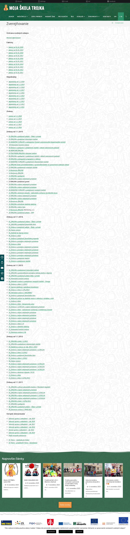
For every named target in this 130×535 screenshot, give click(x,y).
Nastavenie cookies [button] (66, 531)
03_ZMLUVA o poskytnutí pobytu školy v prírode (24, 276)
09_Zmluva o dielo (15, 244)
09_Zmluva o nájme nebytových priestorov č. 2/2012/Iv (27, 364)
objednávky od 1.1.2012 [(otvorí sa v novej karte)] (16, 104)
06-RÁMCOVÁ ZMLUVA (16, 151)
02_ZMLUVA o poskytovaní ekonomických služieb (24, 344)
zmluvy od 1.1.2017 (15, 125)
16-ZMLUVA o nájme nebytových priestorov (23, 179)
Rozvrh (20, 1)
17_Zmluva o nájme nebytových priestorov (22, 315)
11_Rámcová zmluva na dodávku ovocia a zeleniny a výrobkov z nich (31, 298)
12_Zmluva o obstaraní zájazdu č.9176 (21, 372)
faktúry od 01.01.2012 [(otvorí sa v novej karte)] (16, 70)
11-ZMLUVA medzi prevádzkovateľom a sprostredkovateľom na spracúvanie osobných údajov (39, 165)
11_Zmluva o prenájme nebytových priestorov (23, 250)
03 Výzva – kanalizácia (29, 443)
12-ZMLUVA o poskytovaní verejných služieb (23, 167)
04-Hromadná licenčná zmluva (19, 145)
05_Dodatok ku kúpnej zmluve (18, 233)
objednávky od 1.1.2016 (16, 93)
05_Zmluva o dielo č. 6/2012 (18, 353)
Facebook (112, 1)
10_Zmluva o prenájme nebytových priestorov (23, 247)
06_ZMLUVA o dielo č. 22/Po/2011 (20, 401)
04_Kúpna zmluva (15, 230)
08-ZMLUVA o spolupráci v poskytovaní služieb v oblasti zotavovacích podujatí (34, 156)
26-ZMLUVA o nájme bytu (17, 207)
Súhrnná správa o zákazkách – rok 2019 (22, 419)
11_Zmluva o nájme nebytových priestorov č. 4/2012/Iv (27, 370)
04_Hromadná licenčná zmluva (19, 279)
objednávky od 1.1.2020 (16, 82)
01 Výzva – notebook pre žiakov (19, 440)
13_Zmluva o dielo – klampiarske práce (21, 304)
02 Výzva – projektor (15, 443)
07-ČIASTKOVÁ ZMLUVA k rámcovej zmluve (23, 153)
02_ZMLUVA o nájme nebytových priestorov (23, 390)
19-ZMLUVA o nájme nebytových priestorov (23, 187)
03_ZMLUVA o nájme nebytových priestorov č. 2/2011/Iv (27, 393)
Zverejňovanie (119, 23)
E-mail (66, 1)
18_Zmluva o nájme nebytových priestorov (22, 318)
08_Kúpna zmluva (15, 361)
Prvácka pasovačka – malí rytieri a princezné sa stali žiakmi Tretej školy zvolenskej (72, 482)
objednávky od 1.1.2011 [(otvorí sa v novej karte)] (16, 107)
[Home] (112, 23)
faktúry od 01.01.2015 (16, 61)
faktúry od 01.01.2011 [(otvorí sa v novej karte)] (16, 73)
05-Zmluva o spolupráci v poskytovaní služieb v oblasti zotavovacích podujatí (34, 148)
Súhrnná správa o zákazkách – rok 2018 (22, 421)
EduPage (42, 1)
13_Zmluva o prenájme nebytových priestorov (23, 255)
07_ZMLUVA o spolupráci (17, 404)
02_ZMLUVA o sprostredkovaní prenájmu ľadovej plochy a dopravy (30, 273)
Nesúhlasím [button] (51, 531)
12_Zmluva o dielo (15, 301)
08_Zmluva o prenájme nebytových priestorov (23, 241)
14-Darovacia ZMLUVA (16, 173)
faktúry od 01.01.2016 (16, 59)
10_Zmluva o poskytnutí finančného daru (22, 296)
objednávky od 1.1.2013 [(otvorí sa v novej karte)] (16, 101)
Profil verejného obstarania (17, 436)
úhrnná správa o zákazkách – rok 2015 (21, 430)
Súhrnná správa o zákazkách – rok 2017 (22, 424)
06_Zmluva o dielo (15, 236)
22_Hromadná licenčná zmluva (19, 329)
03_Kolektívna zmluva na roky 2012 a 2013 (23, 347)
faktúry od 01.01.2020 (16, 47)
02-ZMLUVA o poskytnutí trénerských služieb (23, 139)
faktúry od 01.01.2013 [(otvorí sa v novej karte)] (16, 67)
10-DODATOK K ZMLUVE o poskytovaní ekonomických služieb (29, 162)
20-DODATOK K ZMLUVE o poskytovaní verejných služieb (27, 190)
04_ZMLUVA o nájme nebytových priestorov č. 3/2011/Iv (27, 395)
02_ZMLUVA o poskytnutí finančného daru (22, 224)
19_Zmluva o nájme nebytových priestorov (22, 321)
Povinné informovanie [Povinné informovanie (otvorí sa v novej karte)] (14, 38)
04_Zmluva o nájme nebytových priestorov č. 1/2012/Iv (27, 350)
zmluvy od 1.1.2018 (15, 122)
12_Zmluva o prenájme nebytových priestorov (23, 253)
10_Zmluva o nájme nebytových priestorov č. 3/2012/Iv (27, 367)
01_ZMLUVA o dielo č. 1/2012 (18, 341)
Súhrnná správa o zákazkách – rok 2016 (22, 427)
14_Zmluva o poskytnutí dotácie (19, 258)
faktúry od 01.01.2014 (16, 64)
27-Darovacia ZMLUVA (16, 210)
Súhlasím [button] (79, 531)
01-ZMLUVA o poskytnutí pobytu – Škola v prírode (25, 136)
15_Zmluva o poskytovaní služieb (19, 261)
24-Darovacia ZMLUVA (16, 201)
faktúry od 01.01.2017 (16, 56)
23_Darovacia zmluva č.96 (17, 332)
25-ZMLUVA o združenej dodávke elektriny (22, 204)
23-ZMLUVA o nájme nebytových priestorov (23, 199)
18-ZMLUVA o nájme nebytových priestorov (23, 184)
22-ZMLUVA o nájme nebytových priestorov (23, 196)
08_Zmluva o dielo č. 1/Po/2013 (19, 290)
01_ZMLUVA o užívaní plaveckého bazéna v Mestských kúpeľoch (29, 387)
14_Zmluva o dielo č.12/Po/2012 (19, 378)
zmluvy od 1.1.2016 (15, 127)
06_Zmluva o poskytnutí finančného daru (22, 355)
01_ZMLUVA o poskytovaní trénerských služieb (24, 270)
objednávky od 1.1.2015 (16, 96)
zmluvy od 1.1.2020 (15, 116)
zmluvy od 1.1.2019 (15, 119)
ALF (89, 1)
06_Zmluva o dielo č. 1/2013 (18, 284)
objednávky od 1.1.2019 (16, 84)
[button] (2, 521)
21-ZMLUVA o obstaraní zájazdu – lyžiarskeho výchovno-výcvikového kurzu (33, 193)
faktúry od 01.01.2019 (16, 50)
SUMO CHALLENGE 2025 (31, 480)
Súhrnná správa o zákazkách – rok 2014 (22, 433)
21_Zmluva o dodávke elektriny (19, 327)
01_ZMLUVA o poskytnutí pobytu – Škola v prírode (25, 222)
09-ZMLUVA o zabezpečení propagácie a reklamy (25, 159)
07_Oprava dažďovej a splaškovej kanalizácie (23, 287)
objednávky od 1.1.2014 (16, 99)
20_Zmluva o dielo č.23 (16, 324)
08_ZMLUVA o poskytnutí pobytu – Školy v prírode (25, 407)
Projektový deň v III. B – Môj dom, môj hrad (51, 481)
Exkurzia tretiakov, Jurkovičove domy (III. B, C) (93, 482)
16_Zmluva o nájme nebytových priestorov (22, 312)
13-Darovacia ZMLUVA (16, 170)
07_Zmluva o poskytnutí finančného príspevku (24, 239)
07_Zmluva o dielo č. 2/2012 (18, 358)
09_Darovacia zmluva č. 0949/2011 (20, 410)
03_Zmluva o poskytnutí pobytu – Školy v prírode (25, 227)
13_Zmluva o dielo (15, 375)
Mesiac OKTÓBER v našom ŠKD (9, 481)
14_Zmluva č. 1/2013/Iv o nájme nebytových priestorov (27, 307)
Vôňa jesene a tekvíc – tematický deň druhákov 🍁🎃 (113, 482)
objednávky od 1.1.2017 (16, 90)
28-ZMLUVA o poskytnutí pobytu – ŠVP (21, 213)
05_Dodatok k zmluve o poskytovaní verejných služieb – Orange (29, 281)
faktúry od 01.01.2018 (16, 53)
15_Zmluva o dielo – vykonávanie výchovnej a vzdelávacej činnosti (30, 310)
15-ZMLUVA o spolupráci (17, 176)
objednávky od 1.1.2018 (16, 87)
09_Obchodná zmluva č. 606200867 (20, 293)
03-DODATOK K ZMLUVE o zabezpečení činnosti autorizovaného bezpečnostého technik (37, 142)
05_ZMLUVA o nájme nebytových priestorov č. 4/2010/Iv (27, 398)
